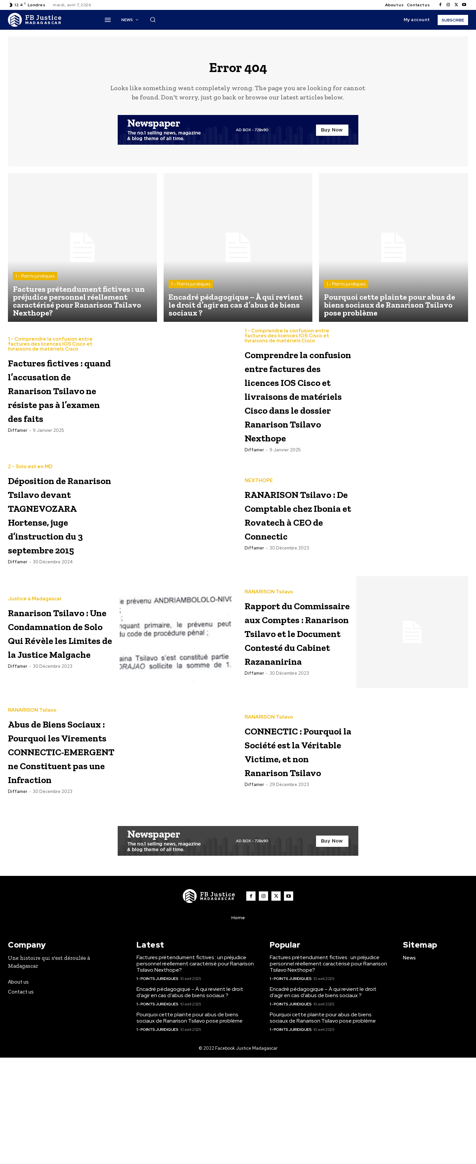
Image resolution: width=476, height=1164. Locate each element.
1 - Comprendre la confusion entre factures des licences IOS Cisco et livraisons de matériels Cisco (50, 341)
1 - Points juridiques (35, 281)
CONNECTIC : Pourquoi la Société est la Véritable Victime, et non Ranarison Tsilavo (291, 842)
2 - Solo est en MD (30, 521)
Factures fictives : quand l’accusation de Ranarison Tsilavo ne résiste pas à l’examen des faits (61, 400)
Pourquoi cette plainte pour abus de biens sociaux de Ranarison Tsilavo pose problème (190, 1124)
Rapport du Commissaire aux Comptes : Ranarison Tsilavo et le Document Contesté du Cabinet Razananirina (298, 709)
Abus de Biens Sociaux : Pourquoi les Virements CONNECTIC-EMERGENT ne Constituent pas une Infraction (57, 849)
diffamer (17, 455)
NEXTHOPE (259, 527)
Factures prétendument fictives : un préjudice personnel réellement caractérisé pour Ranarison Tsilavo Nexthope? (195, 1070)
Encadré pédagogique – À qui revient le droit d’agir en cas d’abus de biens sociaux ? (190, 1098)
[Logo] (35, 20)
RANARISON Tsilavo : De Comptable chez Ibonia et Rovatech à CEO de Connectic (294, 575)
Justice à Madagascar (35, 640)
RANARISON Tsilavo (269, 640)
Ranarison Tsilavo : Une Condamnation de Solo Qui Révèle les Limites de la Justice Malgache (61, 695)
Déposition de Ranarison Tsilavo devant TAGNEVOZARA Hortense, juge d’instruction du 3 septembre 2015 (61, 575)
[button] (153, 19)
